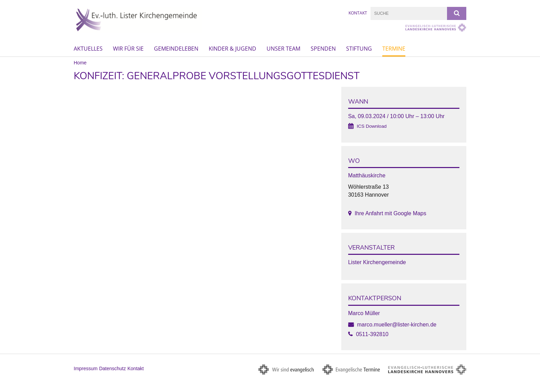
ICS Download (372, 126)
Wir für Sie (128, 48)
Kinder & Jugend (232, 48)
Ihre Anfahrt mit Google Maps (390, 213)
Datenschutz (112, 368)
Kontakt (358, 13)
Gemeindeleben (176, 48)
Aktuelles (88, 48)
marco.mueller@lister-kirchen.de (397, 324)
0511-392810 (372, 334)
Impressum (85, 368)
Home (80, 62)
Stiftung (359, 48)
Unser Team (283, 48)
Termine (393, 48)
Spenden (323, 48)
